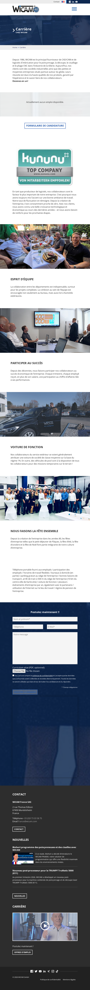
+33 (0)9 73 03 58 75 (32, 818)
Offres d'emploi (22, 952)
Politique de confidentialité (50, 979)
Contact (57, 2)
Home (14, 47)
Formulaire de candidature (45, 125)
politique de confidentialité (42, 675)
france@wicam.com (27, 821)
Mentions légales (69, 979)
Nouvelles (19, 896)
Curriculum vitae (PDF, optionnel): (32, 669)
